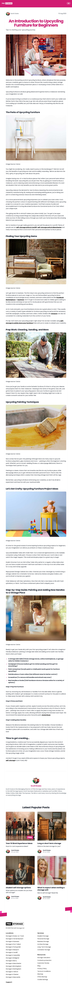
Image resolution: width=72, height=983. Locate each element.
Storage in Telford (12, 972)
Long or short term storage (49, 843)
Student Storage (42, 936)
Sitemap (40, 974)
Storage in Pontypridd (13, 947)
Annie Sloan (46, 715)
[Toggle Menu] (69, 3)
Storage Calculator (43, 958)
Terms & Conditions (44, 971)
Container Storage (43, 950)
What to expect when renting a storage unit (51, 888)
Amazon (54, 314)
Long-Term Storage (44, 947)
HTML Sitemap (42, 977)
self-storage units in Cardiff (26, 227)
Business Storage (43, 941)
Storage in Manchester (13, 963)
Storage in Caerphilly (13, 955)
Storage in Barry (11, 961)
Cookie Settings (42, 980)
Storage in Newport (12, 950)
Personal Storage (43, 939)
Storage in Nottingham (13, 969)
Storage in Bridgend (12, 958)
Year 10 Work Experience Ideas (19, 843)
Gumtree (20, 300)
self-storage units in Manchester (50, 227)
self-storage (10, 760)
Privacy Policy (42, 969)
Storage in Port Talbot (13, 944)
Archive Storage (42, 944)
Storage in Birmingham (13, 966)
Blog (38, 966)
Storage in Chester (12, 974)
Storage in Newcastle (13, 977)
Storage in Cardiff (12, 952)
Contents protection (44, 960)
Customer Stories (43, 963)
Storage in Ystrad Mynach (14, 939)
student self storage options (18, 887)
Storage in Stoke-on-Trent (15, 936)
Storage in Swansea (12, 941)
